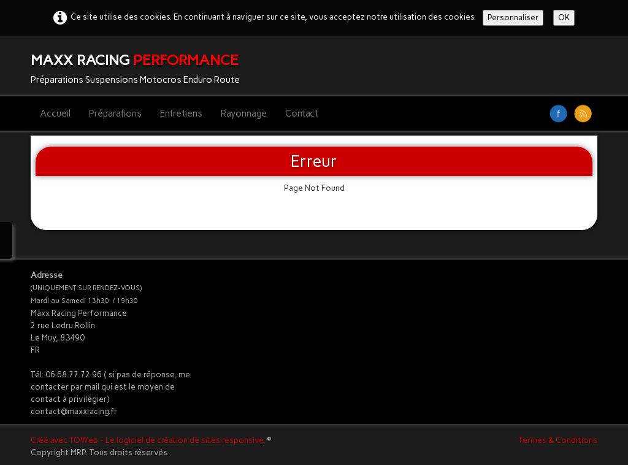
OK (564, 17)
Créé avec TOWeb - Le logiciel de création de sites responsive (147, 440)
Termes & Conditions (557, 440)
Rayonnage (244, 113)
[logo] (140, 66)
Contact (301, 113)
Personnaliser (513, 17)
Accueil (55, 113)
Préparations (115, 113)
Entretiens (181, 113)
